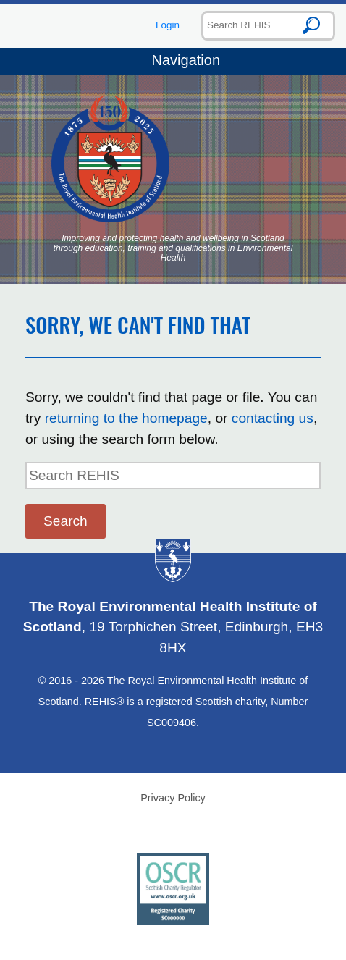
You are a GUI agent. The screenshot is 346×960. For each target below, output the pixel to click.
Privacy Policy (173, 798)
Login (168, 25)
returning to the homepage (126, 418)
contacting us (272, 418)
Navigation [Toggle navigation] (173, 61)
